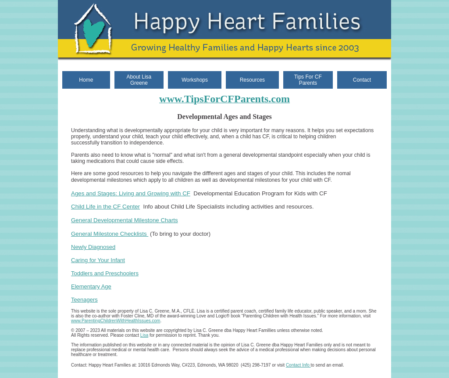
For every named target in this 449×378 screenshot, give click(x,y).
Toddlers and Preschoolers (105, 273)
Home (86, 80)
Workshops (195, 80)
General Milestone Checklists (109, 233)
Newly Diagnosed (93, 247)
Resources (252, 80)
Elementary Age (91, 286)
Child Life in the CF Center (105, 206)
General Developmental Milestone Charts (124, 220)
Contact (362, 80)
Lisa (144, 335)
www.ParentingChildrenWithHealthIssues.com (115, 320)
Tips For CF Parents (308, 80)
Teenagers (84, 299)
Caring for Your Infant (98, 260)
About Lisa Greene (139, 80)
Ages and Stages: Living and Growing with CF (130, 193)
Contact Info (298, 365)
